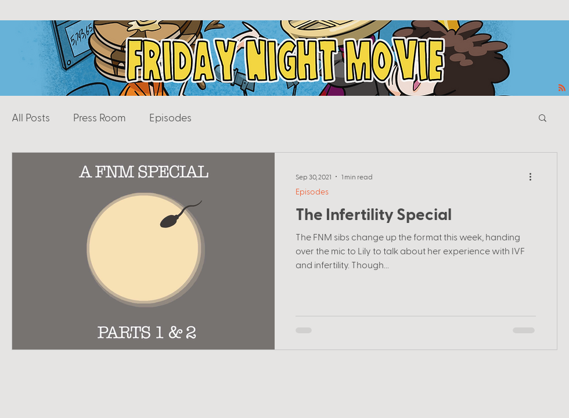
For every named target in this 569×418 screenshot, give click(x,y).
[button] (542, 119)
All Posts (31, 117)
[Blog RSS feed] (562, 88)
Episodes (170, 117)
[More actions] (534, 176)
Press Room (99, 117)
